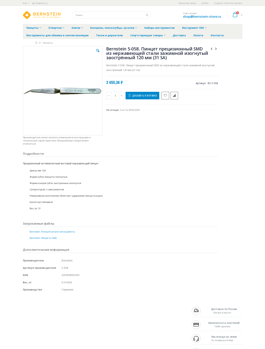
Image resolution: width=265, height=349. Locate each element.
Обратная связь (187, 3)
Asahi (61, 313)
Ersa (35, 303)
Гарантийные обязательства (114, 303)
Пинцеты (48, 43)
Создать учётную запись (228, 3)
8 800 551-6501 (200, 313)
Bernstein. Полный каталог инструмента (52, 209)
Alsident (71, 303)
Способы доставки (164, 310)
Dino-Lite (50, 320)
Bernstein (28, 334)
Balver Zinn (29, 313)
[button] (85, 53)
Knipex (40, 334)
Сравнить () (40, 3)
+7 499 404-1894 (199, 303)
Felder (51, 313)
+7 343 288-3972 (199, 310)
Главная (36, 42)
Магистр (75, 306)
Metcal (49, 306)
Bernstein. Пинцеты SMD (43, 215)
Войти (204, 3)
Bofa (25, 306)
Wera (50, 334)
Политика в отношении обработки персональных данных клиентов (117, 319)
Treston (27, 327)
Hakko (26, 303)
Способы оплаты (163, 317)
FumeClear (37, 306)
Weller (59, 303)
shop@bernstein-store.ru (202, 16)
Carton (62, 320)
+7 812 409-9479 (199, 306)
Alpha (41, 313)
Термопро (62, 306)
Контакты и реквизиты (167, 303)
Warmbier (39, 327)
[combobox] (111, 15)
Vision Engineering (32, 320)
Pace (50, 303)
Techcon (52, 327)
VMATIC (64, 327)
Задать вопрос (106, 327)
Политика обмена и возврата (114, 310)
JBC (42, 303)
